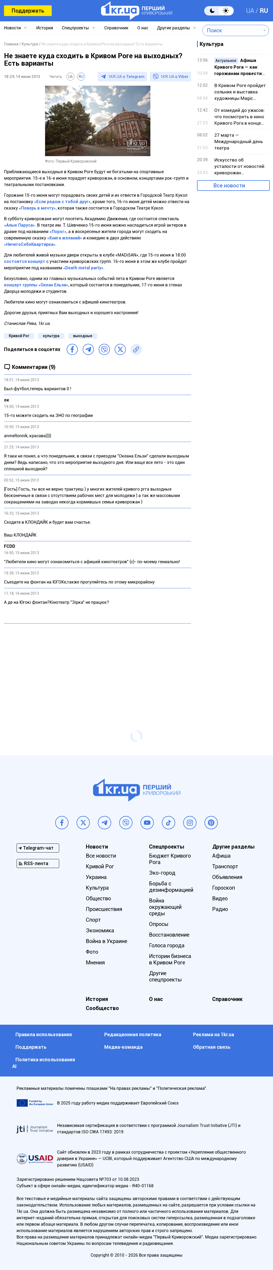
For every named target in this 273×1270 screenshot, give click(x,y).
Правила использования (43, 1034)
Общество (98, 898)
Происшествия (104, 909)
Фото (92, 952)
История (44, 27)
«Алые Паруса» (19, 225)
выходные (82, 336)
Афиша (221, 856)
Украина (96, 877)
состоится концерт (24, 261)
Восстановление (169, 935)
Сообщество (102, 1008)
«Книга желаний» (64, 237)
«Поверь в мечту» (37, 208)
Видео (220, 898)
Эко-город (162, 873)
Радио (220, 909)
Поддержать (27, 10)
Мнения (95, 962)
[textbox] (232, 30)
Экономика (100, 930)
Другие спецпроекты (165, 976)
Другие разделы (173, 27)
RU (264, 10)
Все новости (229, 185)
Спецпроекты (75, 27)
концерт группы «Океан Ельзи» (36, 284)
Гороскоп (223, 888)
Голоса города (166, 945)
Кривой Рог (19, 336)
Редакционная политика (132, 1034)
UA (250, 10)
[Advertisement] (97, 666)
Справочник (116, 27)
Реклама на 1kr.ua (213, 1034)
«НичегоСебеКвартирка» (29, 244)
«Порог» (58, 231)
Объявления (227, 877)
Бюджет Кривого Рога (170, 859)
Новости (12, 27)
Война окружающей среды (165, 907)
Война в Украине (106, 941)
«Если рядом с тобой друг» (62, 201)
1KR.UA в (126, 76)
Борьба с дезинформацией (171, 886)
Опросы (158, 924)
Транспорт (225, 866)
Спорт (93, 920)
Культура (97, 888)
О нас (142, 27)
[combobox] (232, 30)
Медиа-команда (123, 1047)
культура (51, 336)
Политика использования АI (43, 1063)
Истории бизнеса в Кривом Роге (170, 959)
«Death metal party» (83, 267)
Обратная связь (211, 1047)
